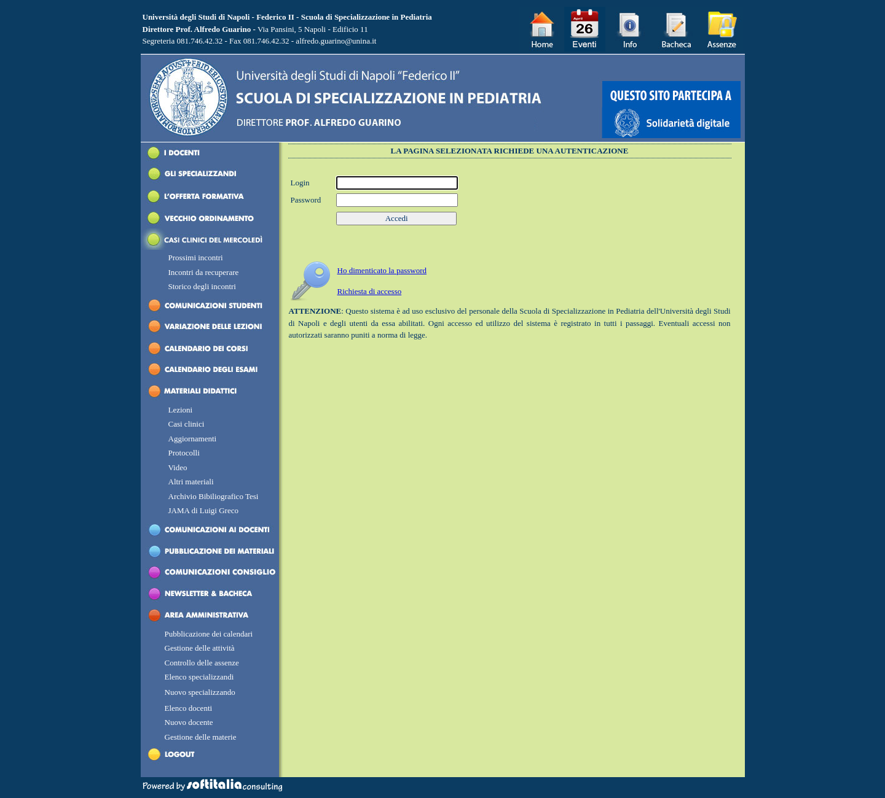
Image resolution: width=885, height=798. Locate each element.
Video (177, 467)
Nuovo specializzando (200, 692)
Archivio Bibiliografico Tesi (213, 496)
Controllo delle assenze (202, 662)
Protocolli (184, 452)
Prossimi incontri (195, 257)
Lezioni (180, 409)
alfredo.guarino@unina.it (336, 40)
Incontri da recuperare (204, 272)
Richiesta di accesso (369, 291)
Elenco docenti (189, 708)
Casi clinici (186, 423)
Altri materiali (191, 481)
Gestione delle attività (200, 648)
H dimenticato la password (382, 270)
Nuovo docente (189, 722)
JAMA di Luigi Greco (203, 510)
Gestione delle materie (201, 737)
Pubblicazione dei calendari (209, 633)
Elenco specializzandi (199, 676)
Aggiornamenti (192, 438)
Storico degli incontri (202, 286)
